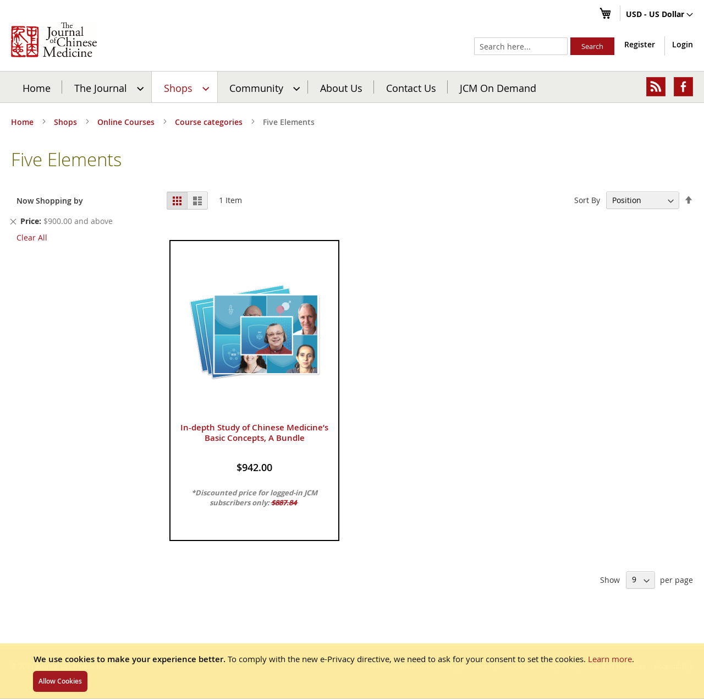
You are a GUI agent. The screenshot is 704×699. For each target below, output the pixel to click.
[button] (659, 15)
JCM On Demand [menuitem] (498, 87)
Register (639, 44)
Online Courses (127, 122)
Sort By (587, 200)
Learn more (610, 658)
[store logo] (54, 39)
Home (37, 87)
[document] (352, 670)
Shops (66, 122)
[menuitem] (107, 87)
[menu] (352, 87)
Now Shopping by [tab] (49, 200)
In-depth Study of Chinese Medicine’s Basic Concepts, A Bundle (254, 433)
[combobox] (521, 46)
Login (682, 44)
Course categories (210, 122)
